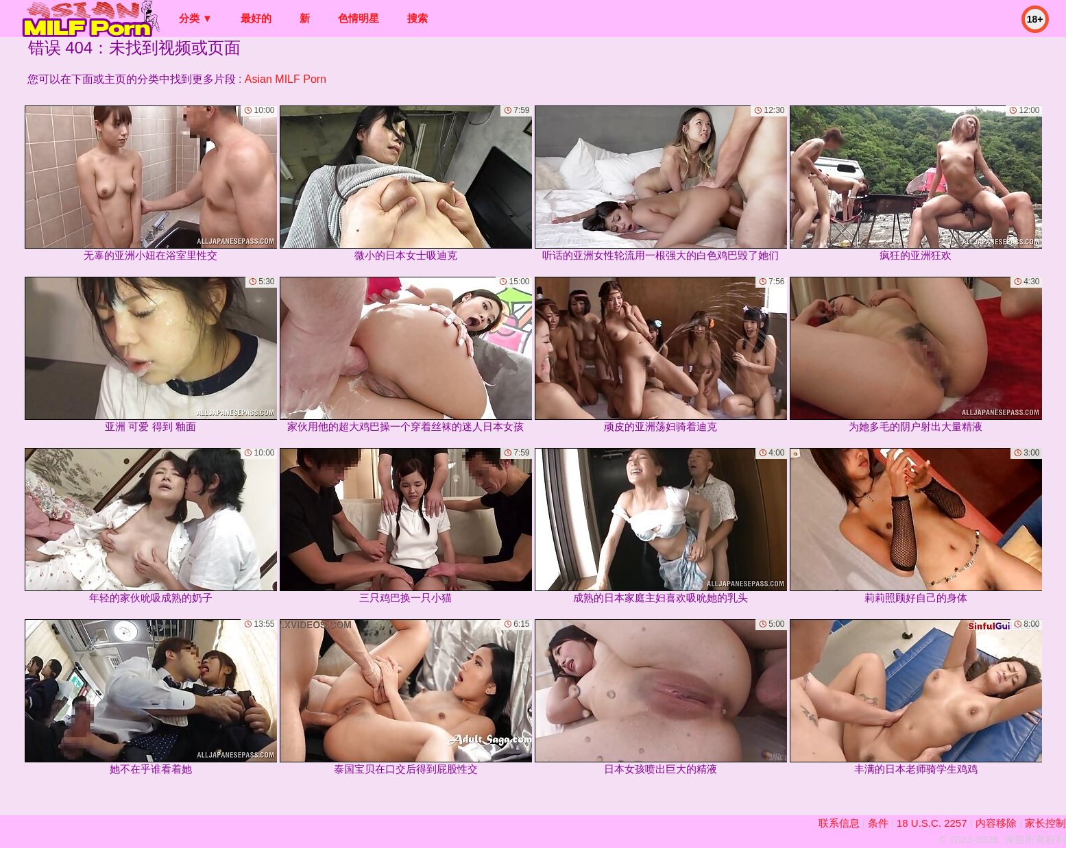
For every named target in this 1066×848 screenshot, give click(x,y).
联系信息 (839, 823)
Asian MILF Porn (285, 79)
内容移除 (996, 823)
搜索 (417, 18)
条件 (878, 823)
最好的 (256, 18)
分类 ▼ (196, 18)
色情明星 (358, 18)
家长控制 (1045, 823)
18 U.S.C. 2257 (932, 823)
